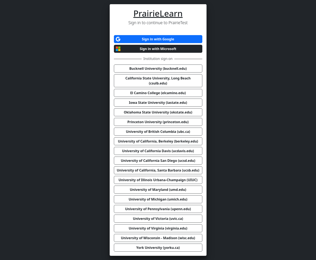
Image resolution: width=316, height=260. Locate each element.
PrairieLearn (158, 13)
